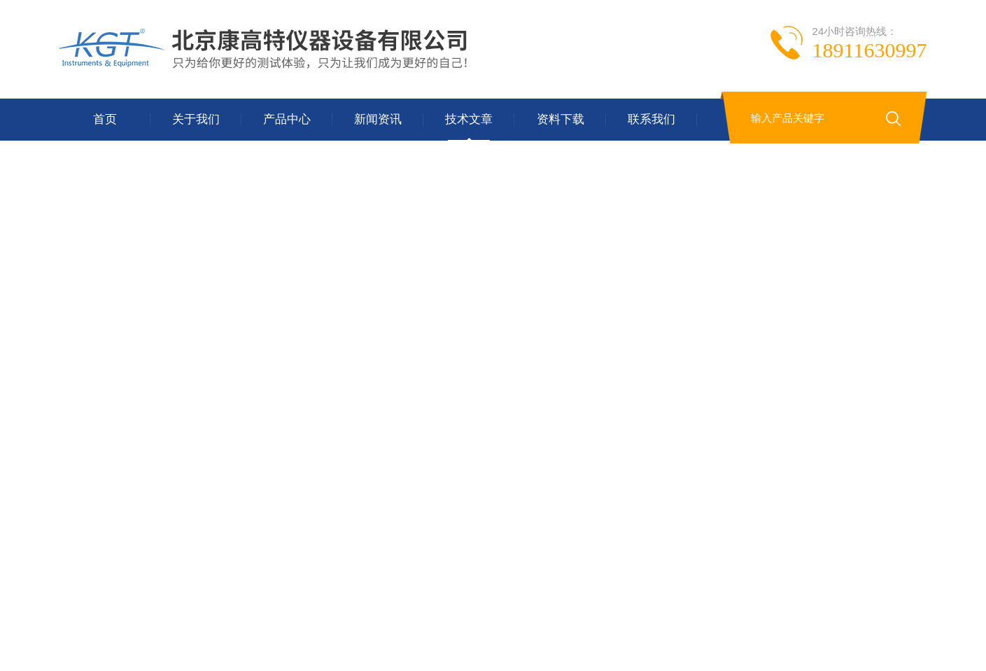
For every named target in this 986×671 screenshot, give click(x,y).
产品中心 (287, 119)
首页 (105, 119)
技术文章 (469, 119)
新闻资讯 (378, 119)
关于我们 (196, 119)
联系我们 (651, 119)
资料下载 (560, 119)
